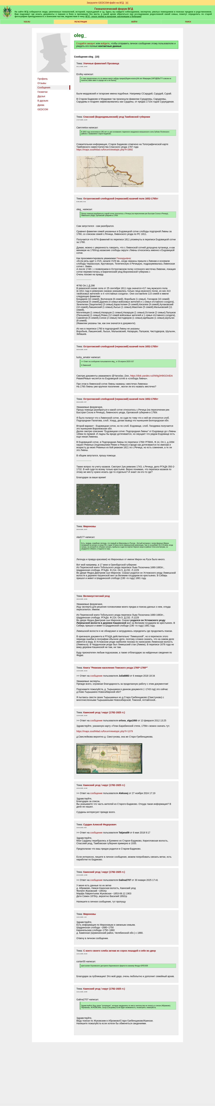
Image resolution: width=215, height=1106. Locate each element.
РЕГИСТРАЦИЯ (80, 22)
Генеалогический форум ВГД (113, 8)
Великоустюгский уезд (96, 596)
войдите (105, 43)
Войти (134, 22)
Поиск (188, 22)
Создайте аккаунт (85, 43)
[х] (127, 2)
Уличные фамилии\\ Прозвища (101, 63)
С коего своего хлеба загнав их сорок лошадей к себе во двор (119, 950)
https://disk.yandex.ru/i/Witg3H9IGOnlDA (151, 375)
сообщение (96, 675)
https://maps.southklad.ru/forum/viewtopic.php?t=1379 (104, 731)
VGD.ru (27, 22)
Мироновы (89, 526)
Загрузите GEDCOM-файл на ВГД (105, 2)
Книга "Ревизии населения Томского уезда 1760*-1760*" (115, 667)
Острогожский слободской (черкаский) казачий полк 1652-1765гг (120, 198)
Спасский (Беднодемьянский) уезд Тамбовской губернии (116, 116)
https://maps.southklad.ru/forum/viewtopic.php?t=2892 (104, 149)
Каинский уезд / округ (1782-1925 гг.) (104, 712)
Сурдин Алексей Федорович (99, 824)
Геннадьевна (124, 258)
